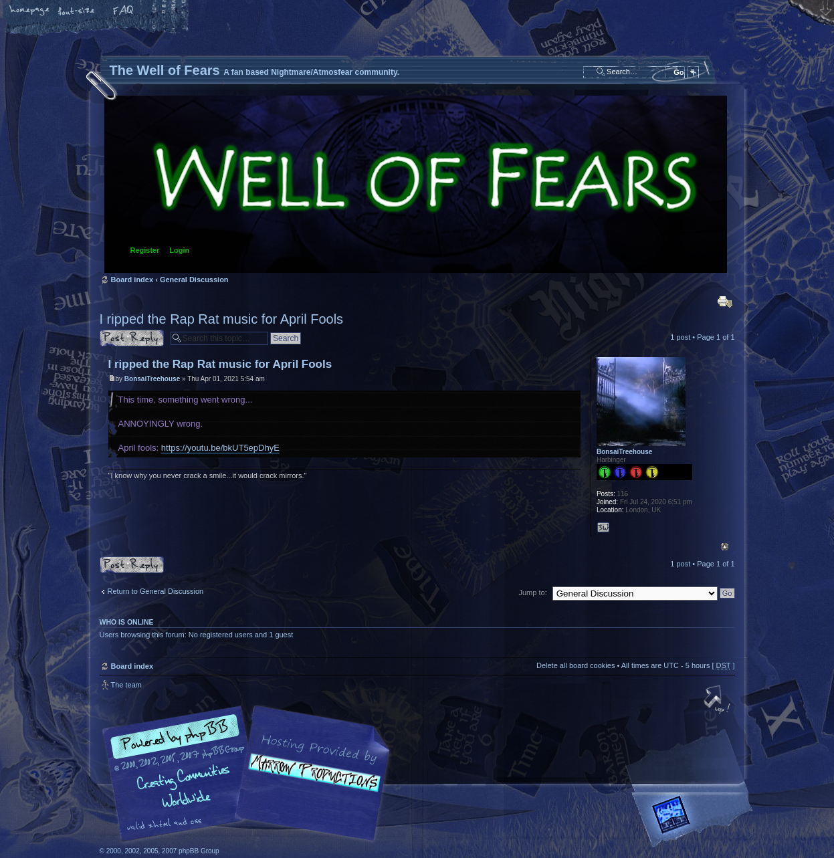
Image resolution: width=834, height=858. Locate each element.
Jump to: (533, 592)
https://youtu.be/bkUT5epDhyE (220, 448)
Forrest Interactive (694, 820)
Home (30, 11)
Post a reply (132, 338)
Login (179, 250)
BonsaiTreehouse (152, 379)
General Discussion (194, 280)
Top (724, 546)
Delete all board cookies (575, 665)
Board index (415, 184)
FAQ (123, 11)
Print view (725, 302)
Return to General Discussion (156, 591)
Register (145, 250)
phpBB (250, 773)
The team (126, 685)
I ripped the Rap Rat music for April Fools (222, 319)
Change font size (77, 11)
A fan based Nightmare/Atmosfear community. (310, 783)
